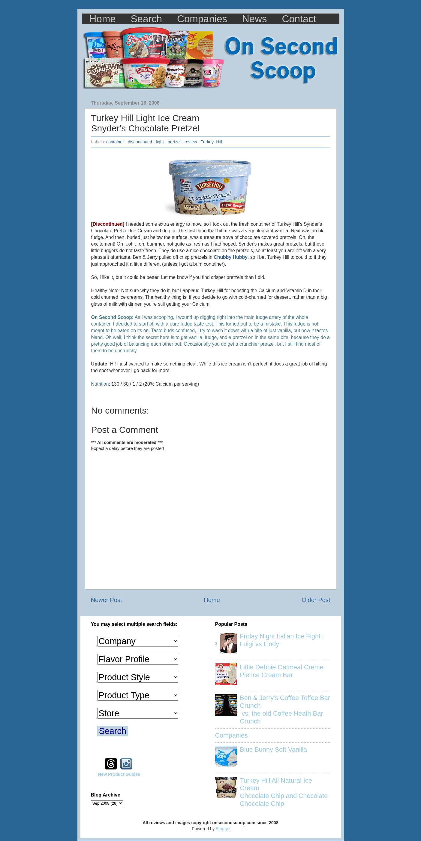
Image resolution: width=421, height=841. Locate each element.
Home (102, 19)
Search (146, 19)
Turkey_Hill (211, 141)
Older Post (316, 600)
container (115, 141)
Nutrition (100, 384)
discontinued (140, 141)
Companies (202, 19)
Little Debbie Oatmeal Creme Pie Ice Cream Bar (281, 671)
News (254, 19)
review (191, 141)
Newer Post (106, 600)
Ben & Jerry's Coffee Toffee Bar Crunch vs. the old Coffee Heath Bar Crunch (285, 709)
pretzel (174, 141)
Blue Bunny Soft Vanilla (273, 749)
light (160, 141)
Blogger (223, 828)
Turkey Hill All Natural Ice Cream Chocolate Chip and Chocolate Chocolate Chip (284, 792)
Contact (299, 19)
